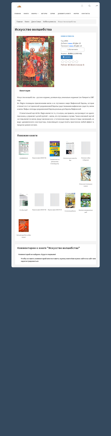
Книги (26, 13)
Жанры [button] (34, 13)
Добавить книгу (64, 13)
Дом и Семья (36, 21)
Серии (52, 13)
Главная (17, 13)
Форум (76, 13)
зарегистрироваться (29, 261)
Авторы (44, 13)
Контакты (86, 13)
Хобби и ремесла (49, 21)
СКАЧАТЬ (67, 57)
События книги (72, 49)
